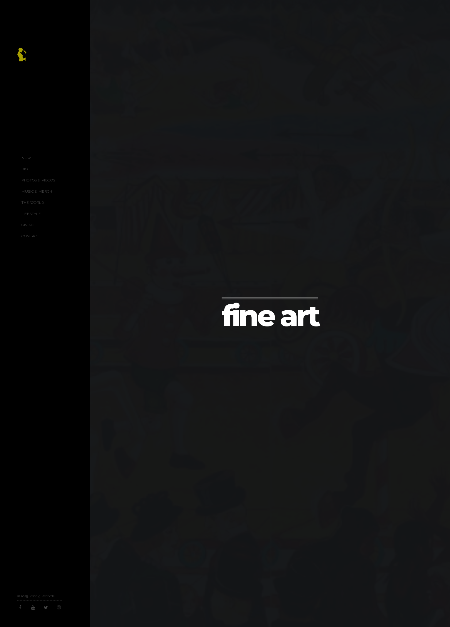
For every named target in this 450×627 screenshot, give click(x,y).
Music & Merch (36, 191)
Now (26, 158)
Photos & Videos (38, 180)
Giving (27, 225)
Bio (24, 169)
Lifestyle (31, 214)
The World (32, 203)
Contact (30, 236)
